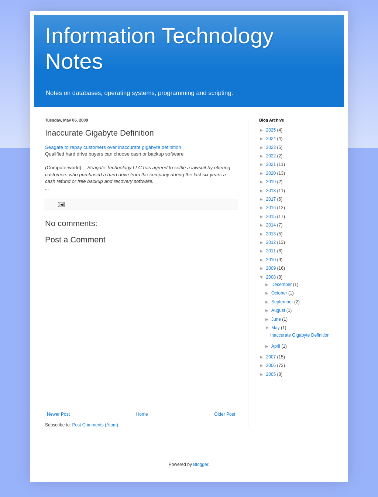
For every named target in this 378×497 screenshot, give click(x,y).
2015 (271, 216)
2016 (271, 207)
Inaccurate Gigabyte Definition (300, 335)
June (276, 319)
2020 (271, 173)
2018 (271, 190)
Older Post (224, 414)
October (279, 293)
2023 (271, 147)
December (282, 284)
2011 (271, 250)
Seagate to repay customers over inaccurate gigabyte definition (113, 147)
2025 (271, 130)
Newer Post (58, 414)
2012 (271, 242)
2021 (271, 164)
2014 (271, 225)
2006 (271, 365)
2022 (271, 156)
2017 (271, 199)
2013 (271, 233)
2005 (271, 374)
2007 (271, 357)
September (282, 301)
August (278, 310)
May (276, 327)
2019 (271, 181)
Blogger (200, 464)
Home (142, 414)
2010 (271, 259)
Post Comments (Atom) (95, 425)
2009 (271, 268)
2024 (271, 138)
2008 (271, 277)
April (276, 346)
